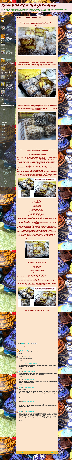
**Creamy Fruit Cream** (8, 76)
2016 (3, 131)
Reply (20, 353)
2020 (3, 125)
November (5, 138)
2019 (3, 127)
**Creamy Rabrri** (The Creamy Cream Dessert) (7, 173)
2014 (3, 134)
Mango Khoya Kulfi (9, 82)
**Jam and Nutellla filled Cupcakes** (7, 169)
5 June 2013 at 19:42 (28, 401)
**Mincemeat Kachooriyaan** (8, 67)
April (4, 178)
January (4, 183)
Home (37, 452)
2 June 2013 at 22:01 (29, 387)
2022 (3, 124)
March (4, 180)
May (4, 147)
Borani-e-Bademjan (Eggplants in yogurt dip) (9, 27)
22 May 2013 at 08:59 (30, 350)
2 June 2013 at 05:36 (28, 379)
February (4, 181)
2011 (3, 186)
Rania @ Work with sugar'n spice (28, 5)
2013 (3, 136)
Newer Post (20, 452)
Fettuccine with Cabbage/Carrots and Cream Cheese (6, 161)
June (4, 146)
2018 (3, 128)
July (4, 144)
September (5, 141)
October (4, 140)
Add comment (20, 423)
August (4, 143)
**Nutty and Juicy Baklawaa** (6, 164)
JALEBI (7, 34)
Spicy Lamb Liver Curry (7, 171)
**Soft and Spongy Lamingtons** (9, 51)
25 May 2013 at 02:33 (31, 363)
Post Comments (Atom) (40, 456)
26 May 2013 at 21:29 (29, 371)
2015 (3, 133)
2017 (3, 130)
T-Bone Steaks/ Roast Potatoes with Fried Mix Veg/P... (6, 152)
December (5, 137)
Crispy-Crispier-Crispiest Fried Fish (9, 19)
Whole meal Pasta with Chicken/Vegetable (7, 176)
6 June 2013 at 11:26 (29, 411)
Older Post (54, 452)
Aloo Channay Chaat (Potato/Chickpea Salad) (6, 155)
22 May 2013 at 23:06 (29, 356)
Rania (22, 343)
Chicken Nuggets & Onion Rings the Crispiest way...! (9, 59)
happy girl (21, 350)
